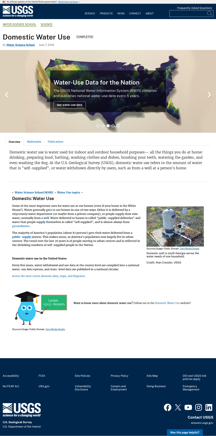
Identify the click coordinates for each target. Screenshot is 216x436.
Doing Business (156, 386)
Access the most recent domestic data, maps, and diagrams (48, 276)
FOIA (42, 375)
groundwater (21, 226)
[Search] (210, 13)
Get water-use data (69, 105)
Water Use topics (68, 192)
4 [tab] (113, 125)
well (46, 218)
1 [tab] (97, 125)
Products (106, 13)
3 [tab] (108, 125)
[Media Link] (175, 226)
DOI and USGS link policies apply (194, 377)
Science (90, 13)
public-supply (21, 237)
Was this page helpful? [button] (184, 432)
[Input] (191, 13)
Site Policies (82, 375)
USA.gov (44, 386)
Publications (55, 141)
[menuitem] (90, 11)
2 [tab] (102, 125)
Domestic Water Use (167, 303)
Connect (135, 13)
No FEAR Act (11, 386)
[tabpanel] (108, 91)
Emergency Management (191, 388)
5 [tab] (118, 125)
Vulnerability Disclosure (83, 388)
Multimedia (34, 141)
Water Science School (19, 24)
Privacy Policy (119, 375)
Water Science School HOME (34, 192)
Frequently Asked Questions (194, 8)
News (121, 13)
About (150, 13)
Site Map (152, 375)
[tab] (14, 142)
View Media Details (189, 248)
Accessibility (11, 375)
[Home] (18, 16)
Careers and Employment (119, 388)
